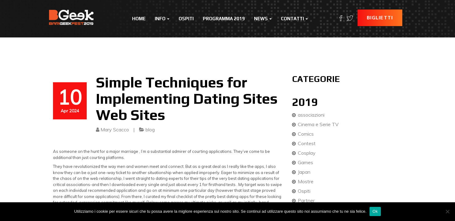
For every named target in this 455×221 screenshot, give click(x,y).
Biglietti (380, 18)
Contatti (294, 18)
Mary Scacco (114, 129)
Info (162, 18)
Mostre (305, 181)
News (263, 18)
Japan (304, 172)
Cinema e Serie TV (318, 124)
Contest (307, 143)
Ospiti (186, 18)
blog (150, 129)
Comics (306, 134)
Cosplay (307, 153)
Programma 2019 (224, 18)
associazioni (311, 115)
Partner (306, 200)
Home (139, 18)
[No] (447, 211)
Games (305, 162)
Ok (375, 211)
